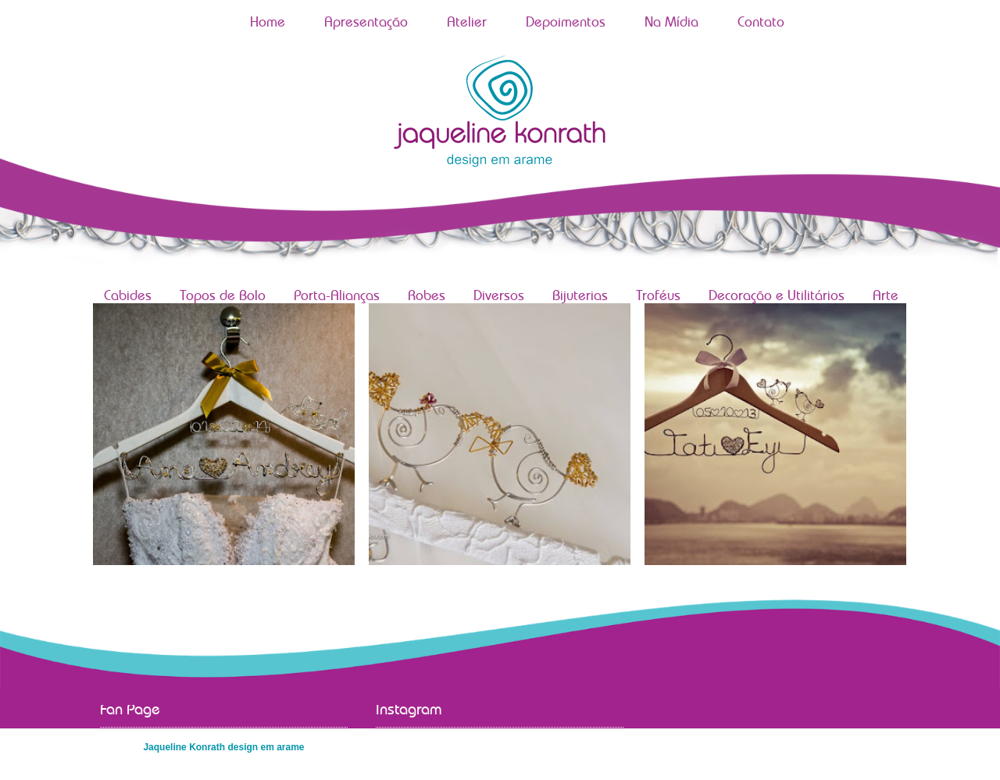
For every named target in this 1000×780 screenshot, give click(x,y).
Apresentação (366, 23)
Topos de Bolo (223, 296)
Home (267, 23)
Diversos (498, 296)
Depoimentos (565, 23)
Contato (761, 23)
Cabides (128, 296)
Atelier (467, 23)
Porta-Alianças (337, 296)
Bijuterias (580, 296)
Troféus (658, 296)
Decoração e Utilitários (777, 296)
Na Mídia (671, 23)
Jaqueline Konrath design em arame (223, 747)
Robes (426, 296)
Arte (885, 296)
